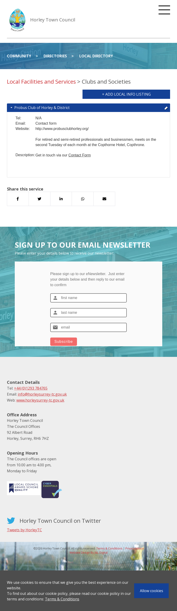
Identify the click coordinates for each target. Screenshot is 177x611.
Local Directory (96, 56)
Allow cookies (151, 590)
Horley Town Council (52, 20)
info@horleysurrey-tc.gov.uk (42, 394)
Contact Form (79, 155)
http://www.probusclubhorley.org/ (62, 129)
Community (19, 56)
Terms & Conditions (62, 599)
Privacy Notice (134, 548)
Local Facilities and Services (41, 81)
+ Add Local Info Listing (126, 94)
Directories (55, 56)
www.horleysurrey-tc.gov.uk (40, 400)
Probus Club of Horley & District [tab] (89, 107)
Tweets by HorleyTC (24, 529)
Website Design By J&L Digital (89, 553)
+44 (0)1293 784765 (30, 388)
